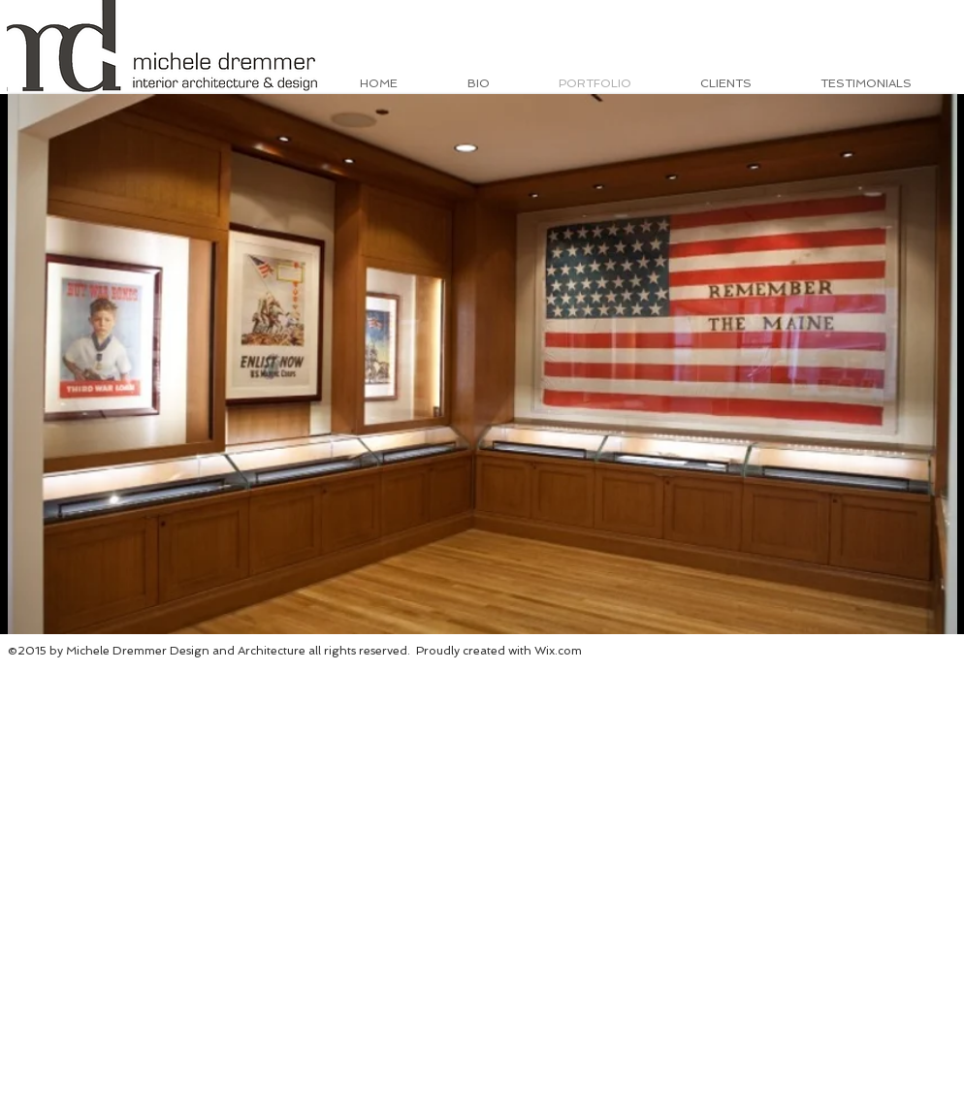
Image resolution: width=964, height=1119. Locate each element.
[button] (482, 364)
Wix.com (558, 650)
